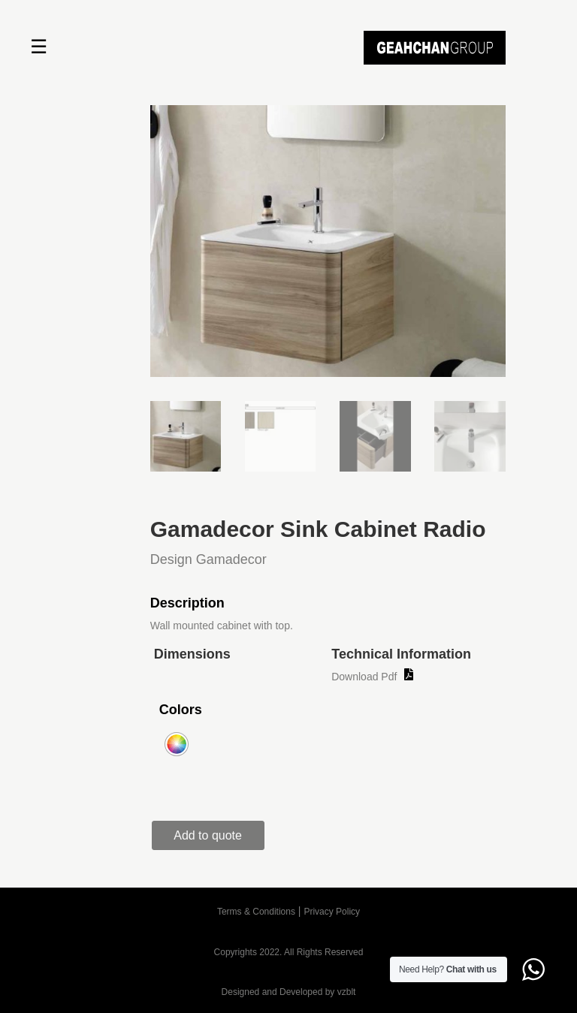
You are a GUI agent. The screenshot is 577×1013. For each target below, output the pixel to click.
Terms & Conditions (256, 911)
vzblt (346, 992)
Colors (180, 709)
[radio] (176, 744)
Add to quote (208, 835)
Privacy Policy (332, 911)
